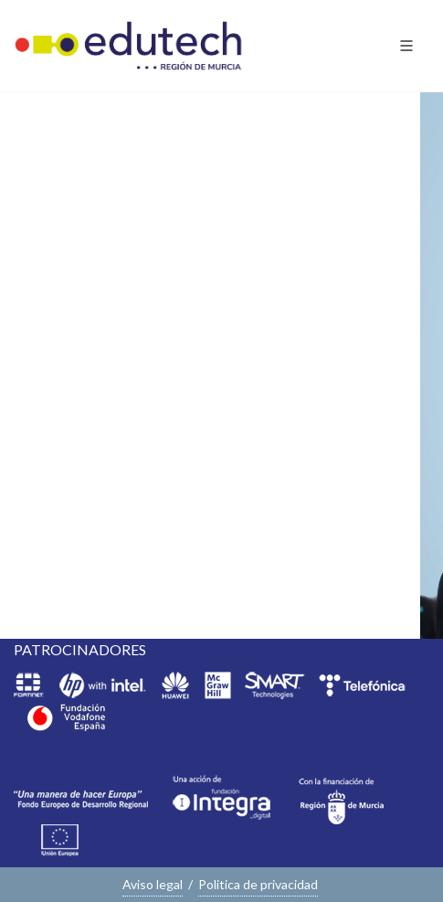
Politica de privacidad (258, 884)
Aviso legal (152, 884)
